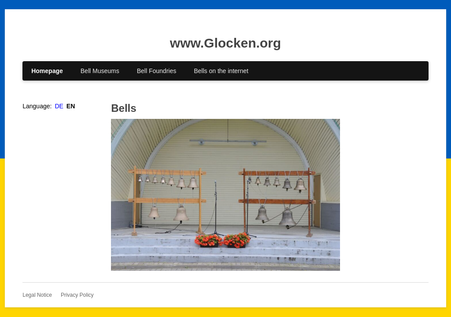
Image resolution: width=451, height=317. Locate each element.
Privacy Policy (77, 295)
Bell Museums (100, 70)
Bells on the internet (221, 70)
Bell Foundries (157, 70)
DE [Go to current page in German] (59, 106)
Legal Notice (37, 295)
